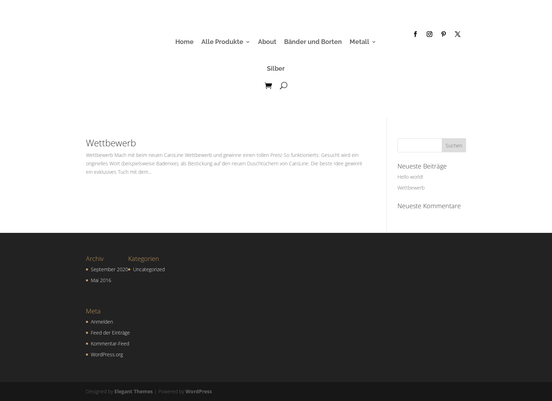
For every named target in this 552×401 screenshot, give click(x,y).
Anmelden (102, 321)
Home (184, 41)
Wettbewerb (111, 142)
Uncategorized (149, 269)
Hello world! (410, 176)
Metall (359, 41)
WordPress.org (107, 354)
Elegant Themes (133, 391)
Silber (276, 68)
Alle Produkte (222, 41)
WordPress (199, 391)
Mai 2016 (101, 280)
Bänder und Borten (313, 41)
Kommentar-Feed (110, 343)
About (267, 41)
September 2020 (109, 269)
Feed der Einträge (110, 332)
